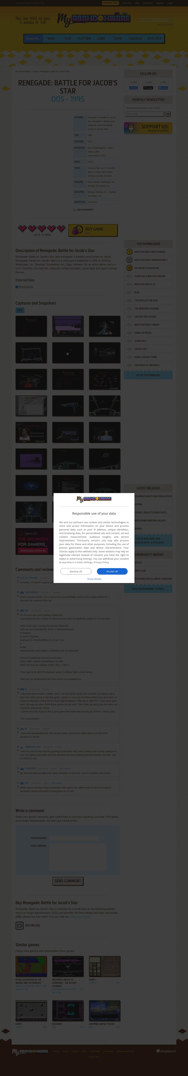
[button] (94, 579)
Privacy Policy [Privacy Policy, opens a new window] (101, 562)
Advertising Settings (81, 558)
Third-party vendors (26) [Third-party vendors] (91, 540)
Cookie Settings (84, 562)
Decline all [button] (76, 571)
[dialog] (94, 538)
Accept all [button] (112, 571)
